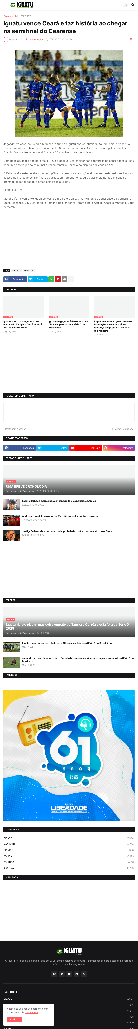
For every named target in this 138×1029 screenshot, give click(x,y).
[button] (4, 5)
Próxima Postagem (122, 428)
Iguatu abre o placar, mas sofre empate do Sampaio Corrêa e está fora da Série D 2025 (22, 324)
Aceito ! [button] (14, 1019)
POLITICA (69, 862)
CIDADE (69, 838)
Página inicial (10, 16)
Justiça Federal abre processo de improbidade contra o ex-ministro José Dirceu (67, 531)
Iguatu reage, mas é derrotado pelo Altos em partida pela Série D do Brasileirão (69, 324)
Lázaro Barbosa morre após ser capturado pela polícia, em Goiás (59, 500)
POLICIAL (69, 856)
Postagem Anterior (15, 428)
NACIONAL (69, 844)
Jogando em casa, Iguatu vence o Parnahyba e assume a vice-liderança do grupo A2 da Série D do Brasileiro (113, 326)
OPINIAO (69, 850)
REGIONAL (29, 270)
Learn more (31, 1012)
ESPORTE (25, 16)
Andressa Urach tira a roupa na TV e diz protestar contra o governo (60, 516)
